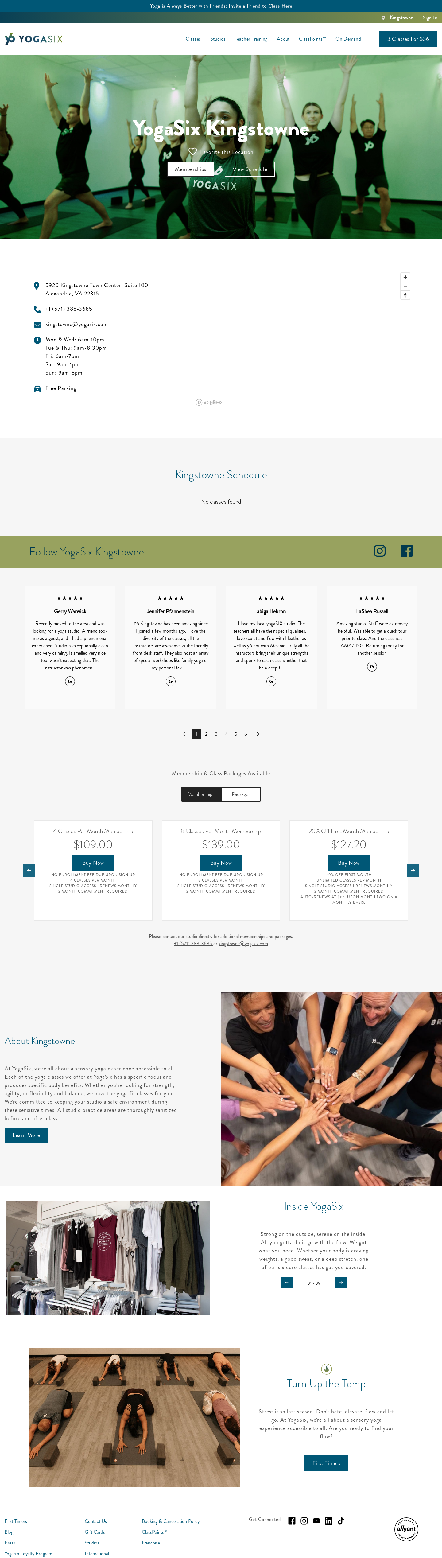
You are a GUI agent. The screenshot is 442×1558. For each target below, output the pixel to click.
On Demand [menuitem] (348, 38)
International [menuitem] (97, 1553)
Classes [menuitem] (193, 38)
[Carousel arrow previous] (287, 1282)
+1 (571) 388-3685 (193, 943)
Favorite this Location (221, 151)
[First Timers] (326, 1463)
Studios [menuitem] (218, 38)
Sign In (430, 17)
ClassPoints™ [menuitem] (312, 38)
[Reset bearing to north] (405, 294)
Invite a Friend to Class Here (260, 6)
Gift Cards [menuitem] (95, 1532)
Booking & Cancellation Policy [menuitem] (171, 1521)
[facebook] (407, 555)
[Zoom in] (405, 277)
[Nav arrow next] (413, 870)
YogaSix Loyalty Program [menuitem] (28, 1553)
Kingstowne (401, 17)
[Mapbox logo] (209, 402)
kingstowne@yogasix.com (243, 943)
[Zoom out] (405, 286)
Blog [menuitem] (9, 1532)
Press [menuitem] (10, 1542)
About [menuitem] (283, 38)
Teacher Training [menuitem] (251, 38)
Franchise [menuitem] (151, 1542)
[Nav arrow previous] (29, 870)
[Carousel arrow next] (341, 1282)
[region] (303, 339)
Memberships (201, 794)
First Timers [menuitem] (16, 1521)
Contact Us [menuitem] (96, 1521)
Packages (241, 794)
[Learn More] (26, 1135)
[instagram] (380, 555)
